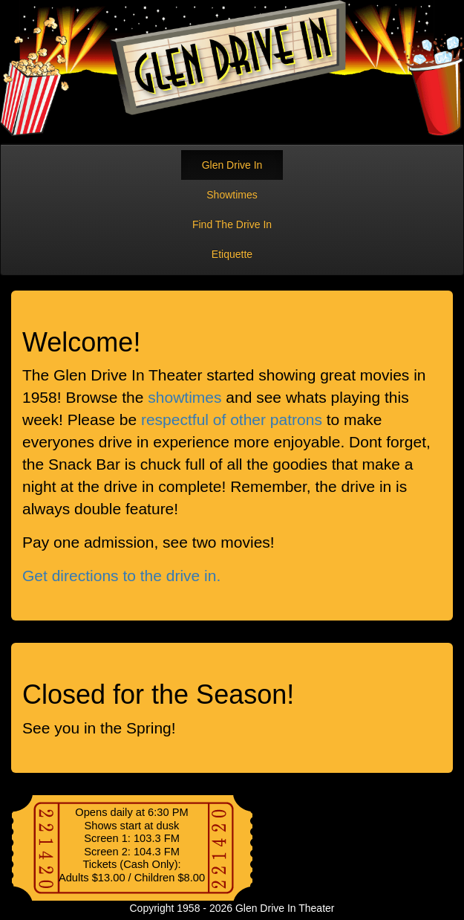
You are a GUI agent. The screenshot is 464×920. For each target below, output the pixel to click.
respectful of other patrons (231, 419)
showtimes (184, 397)
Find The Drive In (232, 224)
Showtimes (231, 195)
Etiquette (232, 254)
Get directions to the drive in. (121, 575)
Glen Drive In (232, 165)
